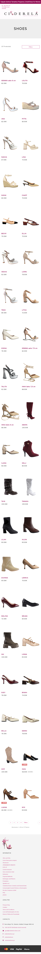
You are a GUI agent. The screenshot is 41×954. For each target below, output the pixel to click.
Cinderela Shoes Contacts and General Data (14, 885)
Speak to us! (6, 883)
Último (26, 822)
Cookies (5, 907)
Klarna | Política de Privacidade (11, 914)
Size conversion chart (8, 872)
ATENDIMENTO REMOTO (9, 865)
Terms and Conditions (8, 909)
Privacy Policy (6, 905)
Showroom (6, 862)
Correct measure (7, 869)
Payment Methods (7, 876)
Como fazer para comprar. (10, 860)
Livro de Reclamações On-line (11, 912)
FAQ (4, 892)
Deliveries (5, 874)
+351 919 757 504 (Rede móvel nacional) (6, 7)
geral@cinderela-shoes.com (12, 930)
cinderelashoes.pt (9, 934)
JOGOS (4, 895)
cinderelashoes (9, 937)
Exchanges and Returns (9, 878)
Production (5, 881)
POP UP (5, 867)
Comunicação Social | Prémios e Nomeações (15, 888)
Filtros (31, 47)
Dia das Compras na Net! (9, 890)
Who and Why (6, 858)
